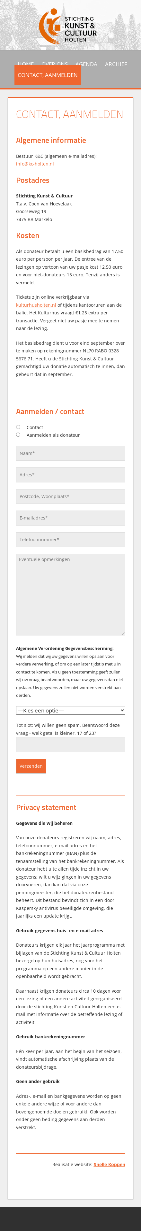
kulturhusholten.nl (36, 305)
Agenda (86, 64)
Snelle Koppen (109, 1164)
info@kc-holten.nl (35, 164)
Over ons (54, 64)
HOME (26, 64)
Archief (116, 64)
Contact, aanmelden (48, 75)
